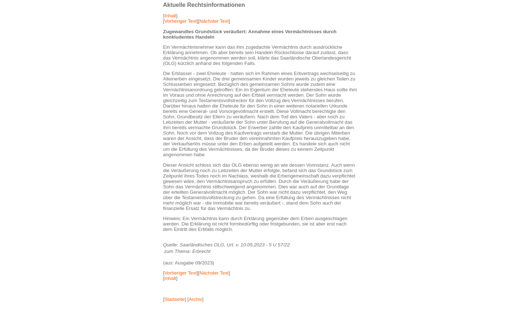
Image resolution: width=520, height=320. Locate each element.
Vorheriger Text (180, 21)
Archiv (195, 299)
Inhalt (170, 15)
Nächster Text (214, 21)
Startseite (174, 299)
